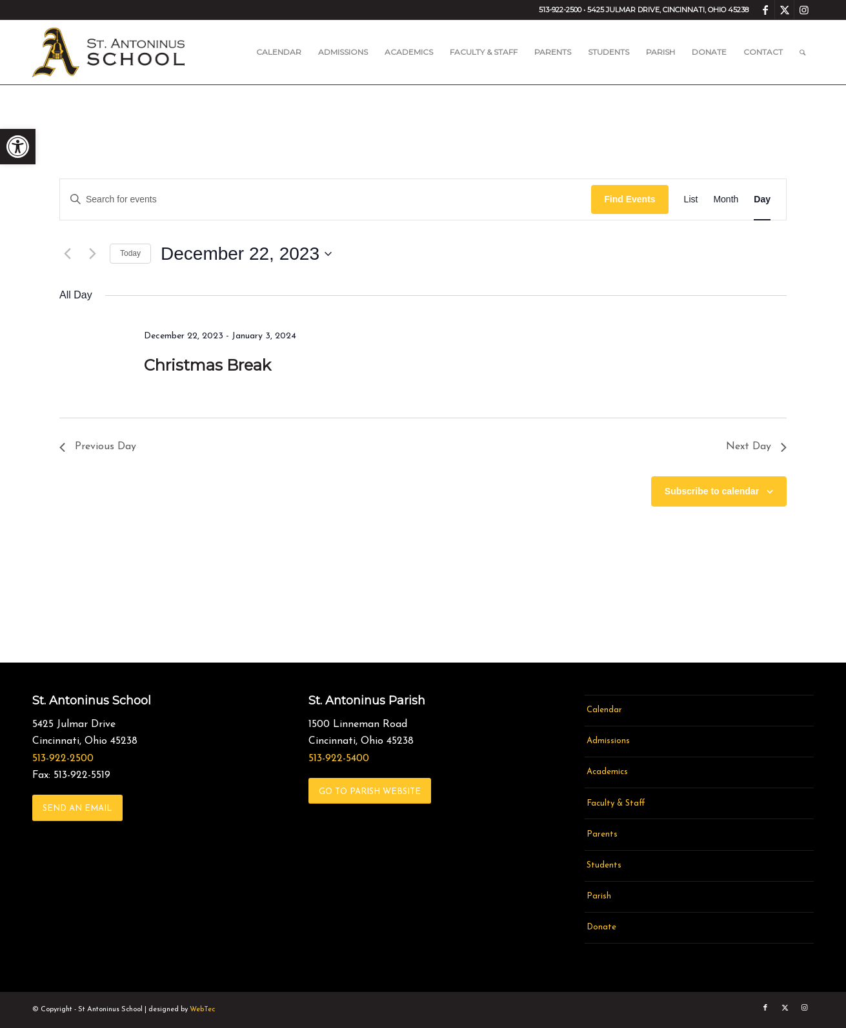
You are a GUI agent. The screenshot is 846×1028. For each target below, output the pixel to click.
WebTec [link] (202, 1009)
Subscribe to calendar (712, 491)
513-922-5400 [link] (338, 758)
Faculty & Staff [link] (616, 803)
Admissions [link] (608, 741)
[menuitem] (279, 52)
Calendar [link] (604, 710)
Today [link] (130, 253)
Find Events (629, 199)
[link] (17, 146)
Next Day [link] (756, 446)
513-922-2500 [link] (63, 758)
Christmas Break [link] (207, 365)
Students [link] (604, 865)
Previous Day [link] (97, 446)
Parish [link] (599, 896)
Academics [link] (607, 772)
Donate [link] (601, 927)
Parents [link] (602, 834)
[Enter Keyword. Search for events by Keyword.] (325, 199)
